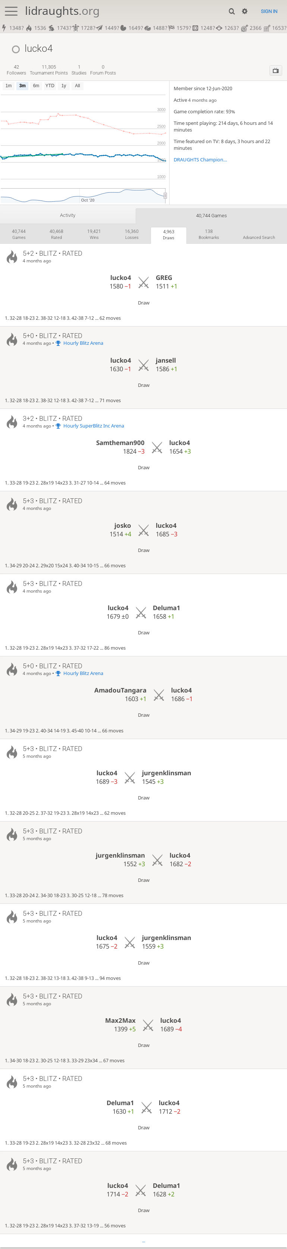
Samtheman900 (120, 444)
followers (16, 70)
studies (79, 70)
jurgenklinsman (166, 774)
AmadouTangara (120, 692)
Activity (67, 215)
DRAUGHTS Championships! (201, 159)
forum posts (103, 70)
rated (55, 235)
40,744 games (211, 216)
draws (166, 236)
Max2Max (120, 1022)
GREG (164, 279)
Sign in (269, 11)
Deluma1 (166, 609)
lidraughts (62, 10)
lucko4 (120, 279)
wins (93, 235)
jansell (166, 362)
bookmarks (207, 235)
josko (122, 527)
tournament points (49, 70)
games (19, 235)
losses (130, 235)
